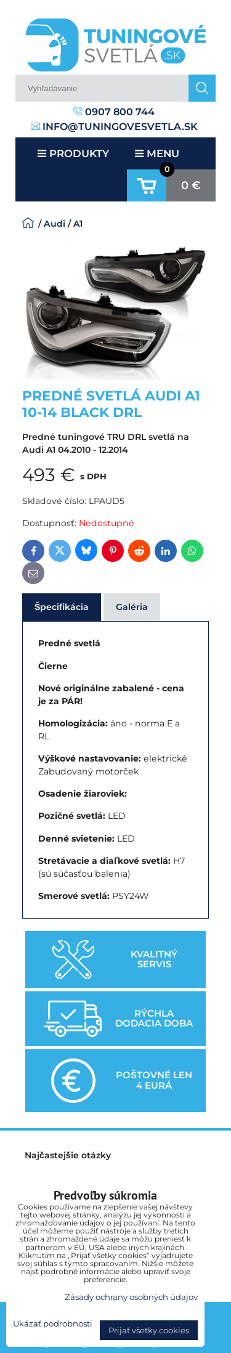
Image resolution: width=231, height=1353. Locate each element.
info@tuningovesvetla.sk (114, 126)
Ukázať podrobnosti (52, 1323)
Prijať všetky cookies (148, 1330)
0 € (191, 185)
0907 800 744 (114, 112)
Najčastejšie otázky (68, 1155)
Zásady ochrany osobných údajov (131, 1297)
